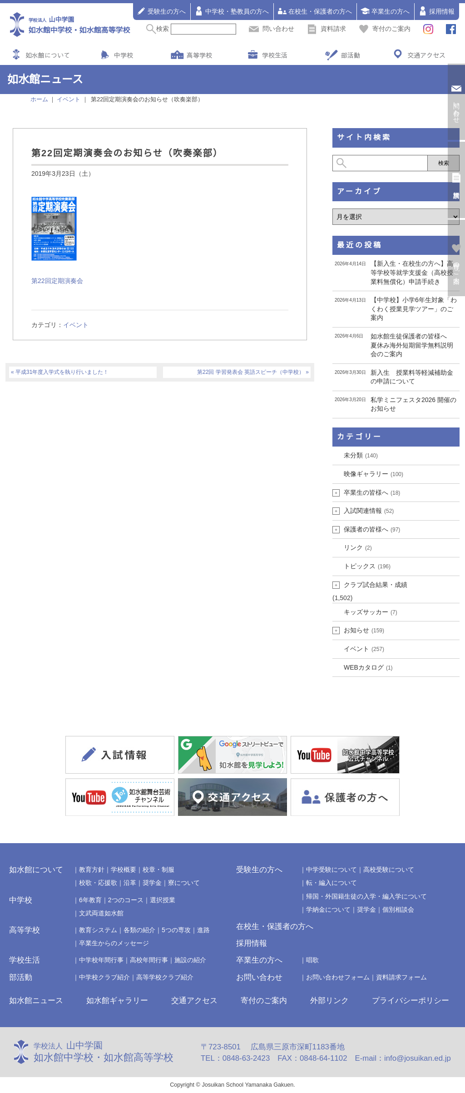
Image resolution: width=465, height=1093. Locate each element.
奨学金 (152, 882)
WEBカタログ (368, 667)
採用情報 (436, 10)
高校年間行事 (149, 960)
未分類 (361, 455)
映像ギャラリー (373, 473)
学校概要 (123, 869)
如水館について (47, 55)
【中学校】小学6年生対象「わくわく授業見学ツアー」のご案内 (414, 308)
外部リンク (329, 1000)
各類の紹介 (139, 930)
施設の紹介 (190, 960)
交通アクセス (426, 55)
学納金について (328, 909)
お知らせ (364, 630)
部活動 (350, 55)
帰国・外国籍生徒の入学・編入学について (366, 896)
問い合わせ (271, 28)
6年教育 (90, 900)
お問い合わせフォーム (338, 977)
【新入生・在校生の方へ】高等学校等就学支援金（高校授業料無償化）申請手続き (412, 272)
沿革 (130, 882)
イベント (76, 324)
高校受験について (388, 869)
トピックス (367, 566)
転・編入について (331, 882)
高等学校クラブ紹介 (164, 977)
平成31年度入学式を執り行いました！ (62, 372)
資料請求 (326, 28)
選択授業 (162, 900)
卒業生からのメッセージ (114, 943)
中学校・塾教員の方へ (231, 10)
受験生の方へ (161, 10)
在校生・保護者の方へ (314, 10)
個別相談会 (398, 909)
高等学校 (199, 55)
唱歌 (312, 960)
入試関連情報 (369, 510)
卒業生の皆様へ (372, 492)
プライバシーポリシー (410, 1000)
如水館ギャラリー (117, 1000)
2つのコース (125, 900)
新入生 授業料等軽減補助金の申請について (412, 377)
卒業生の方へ (385, 10)
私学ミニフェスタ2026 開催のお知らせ (413, 404)
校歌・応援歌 (98, 882)
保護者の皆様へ (372, 529)
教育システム (98, 930)
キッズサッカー (370, 612)
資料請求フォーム (401, 977)
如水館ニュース (36, 1000)
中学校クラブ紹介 (104, 977)
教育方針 (91, 869)
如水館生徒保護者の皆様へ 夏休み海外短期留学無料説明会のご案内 (412, 345)
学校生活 (274, 55)
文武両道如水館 (101, 913)
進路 (203, 930)
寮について (184, 882)
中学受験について (331, 869)
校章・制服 (158, 869)
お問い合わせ (259, 977)
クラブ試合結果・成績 (375, 584)
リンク (358, 547)
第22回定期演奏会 (57, 280)
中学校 (123, 55)
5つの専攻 (176, 930)
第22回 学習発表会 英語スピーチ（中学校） (250, 372)
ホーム (39, 99)
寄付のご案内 (385, 28)
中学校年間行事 (101, 960)
